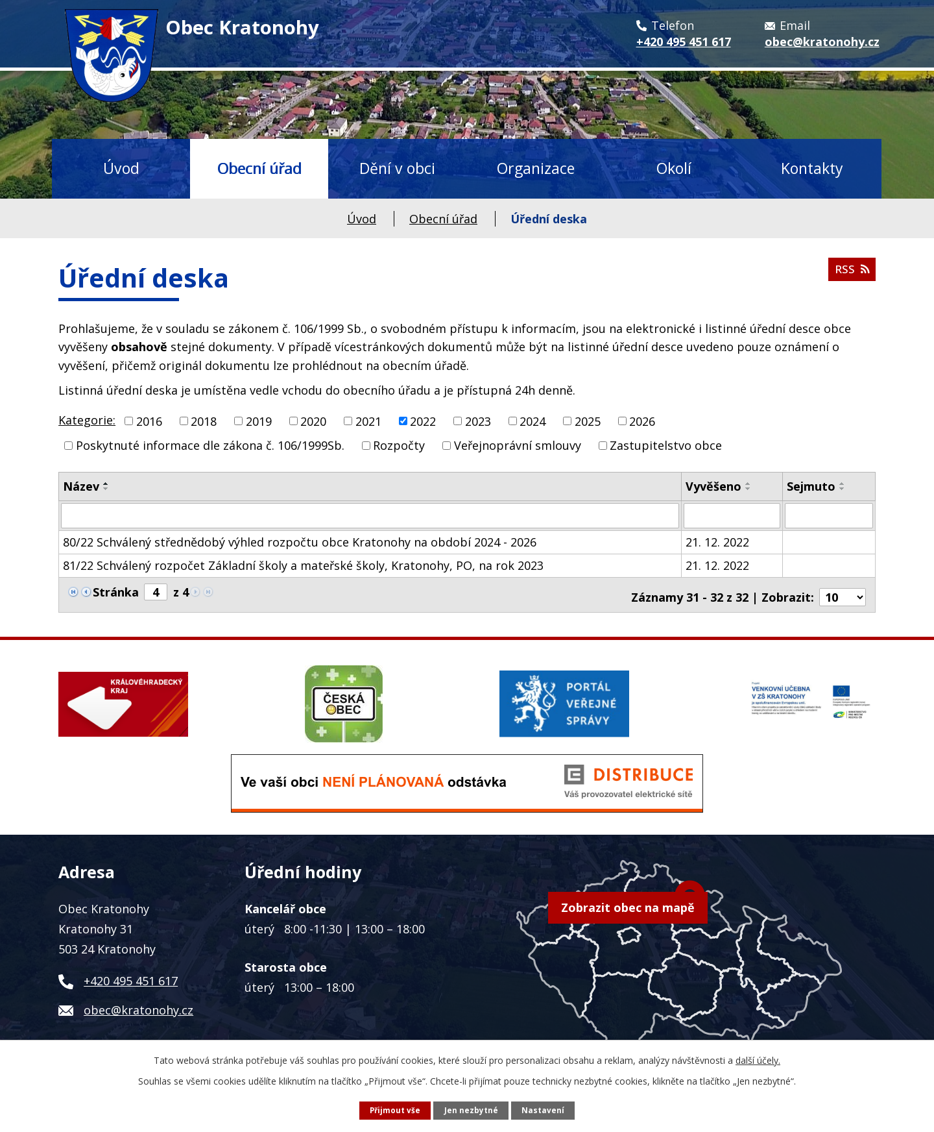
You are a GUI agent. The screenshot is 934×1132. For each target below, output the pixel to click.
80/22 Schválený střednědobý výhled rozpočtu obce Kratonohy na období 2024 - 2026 (299, 541)
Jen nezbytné (471, 1109)
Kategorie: (86, 420)
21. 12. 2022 (717, 541)
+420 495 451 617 (131, 975)
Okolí (673, 168)
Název (81, 486)
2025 (588, 420)
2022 (423, 420)
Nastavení (544, 1109)
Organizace (536, 168)
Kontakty (812, 168)
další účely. (758, 1059)
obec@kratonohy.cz (138, 1005)
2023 (478, 420)
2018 (204, 420)
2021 (368, 420)
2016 (149, 420)
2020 (313, 420)
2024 (532, 420)
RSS (850, 273)
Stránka (116, 591)
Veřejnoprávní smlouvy (517, 445)
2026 (642, 420)
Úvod (121, 168)
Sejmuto (811, 486)
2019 (259, 420)
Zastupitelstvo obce (666, 445)
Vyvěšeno (713, 486)
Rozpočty (399, 445)
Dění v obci (397, 168)
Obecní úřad (259, 168)
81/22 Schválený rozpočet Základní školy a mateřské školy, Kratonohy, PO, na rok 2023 (303, 564)
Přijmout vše (394, 1109)
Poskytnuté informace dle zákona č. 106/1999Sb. (210, 445)
